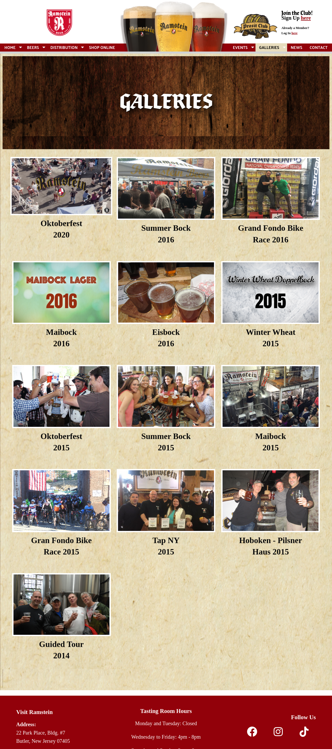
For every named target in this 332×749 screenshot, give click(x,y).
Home (10, 47)
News (296, 47)
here (306, 18)
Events (240, 47)
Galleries (269, 47)
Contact (319, 47)
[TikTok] (304, 734)
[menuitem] (12, 47)
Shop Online (102, 47)
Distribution (64, 47)
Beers (33, 47)
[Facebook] (252, 734)
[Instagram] (278, 734)
